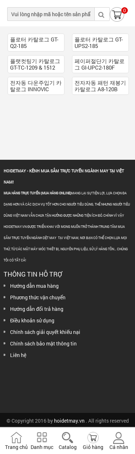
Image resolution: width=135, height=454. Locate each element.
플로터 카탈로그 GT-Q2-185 (34, 42)
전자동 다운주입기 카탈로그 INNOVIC (36, 86)
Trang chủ (16, 447)
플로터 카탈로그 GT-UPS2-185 (99, 42)
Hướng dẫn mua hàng (34, 285)
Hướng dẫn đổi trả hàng (36, 308)
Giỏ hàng (93, 447)
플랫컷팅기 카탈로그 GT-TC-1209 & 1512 (35, 64)
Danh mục (42, 447)
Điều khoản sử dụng (32, 320)
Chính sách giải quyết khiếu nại (45, 332)
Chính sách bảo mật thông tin (43, 343)
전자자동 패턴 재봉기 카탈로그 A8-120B (100, 86)
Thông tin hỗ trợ (33, 274)
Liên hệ (18, 355)
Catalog (68, 447)
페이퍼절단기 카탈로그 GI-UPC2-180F (100, 64)
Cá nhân (118, 447)
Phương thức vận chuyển (38, 297)
